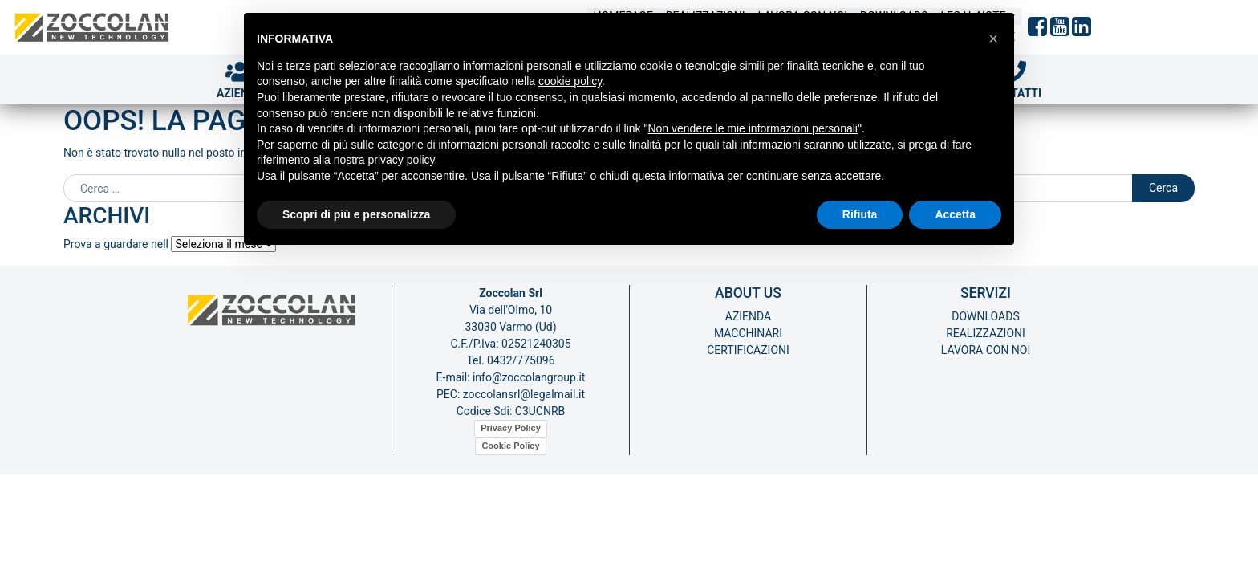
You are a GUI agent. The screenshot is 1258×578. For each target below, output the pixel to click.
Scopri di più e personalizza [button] (356, 214)
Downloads (985, 316)
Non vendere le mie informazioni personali (752, 128)
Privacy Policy (511, 428)
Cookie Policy (510, 445)
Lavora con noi (986, 350)
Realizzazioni (985, 333)
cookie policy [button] (570, 81)
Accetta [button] (955, 214)
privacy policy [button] (401, 159)
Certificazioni (748, 350)
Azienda (748, 316)
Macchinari (748, 333)
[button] (993, 38)
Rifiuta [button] (860, 214)
